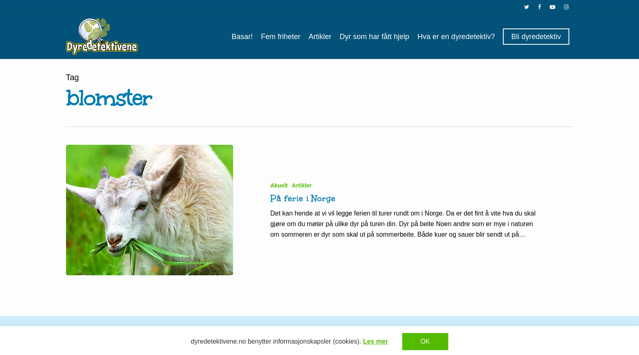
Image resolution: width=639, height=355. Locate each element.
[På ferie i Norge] (150, 210)
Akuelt (279, 185)
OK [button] (425, 341)
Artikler (302, 185)
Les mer (375, 341)
